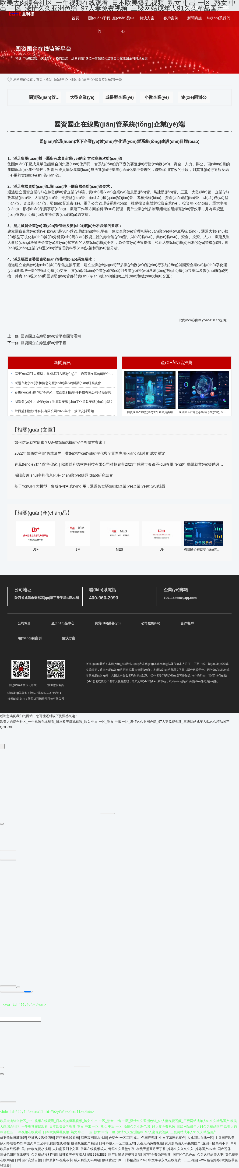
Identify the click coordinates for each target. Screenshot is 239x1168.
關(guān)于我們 (99, 24)
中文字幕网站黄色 (172, 1137)
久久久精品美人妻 (210, 1154)
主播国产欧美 (225, 1137)
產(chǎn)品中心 (123, 24)
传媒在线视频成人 (94, 1148)
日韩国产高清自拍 (28, 1159)
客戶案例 (170, 18)
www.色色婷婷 (209, 1159)
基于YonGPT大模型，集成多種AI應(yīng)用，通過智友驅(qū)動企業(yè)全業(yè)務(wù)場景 (89, 486)
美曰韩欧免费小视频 (36, 1148)
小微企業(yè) (156, 97)
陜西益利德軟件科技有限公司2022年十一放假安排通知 (54, 411)
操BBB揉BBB (97, 1154)
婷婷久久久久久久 (180, 1148)
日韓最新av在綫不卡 (57, 1159)
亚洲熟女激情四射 (41, 1137)
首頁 (75, 18)
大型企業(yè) (82, 97)
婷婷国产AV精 (205, 1148)
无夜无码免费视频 (150, 1143)
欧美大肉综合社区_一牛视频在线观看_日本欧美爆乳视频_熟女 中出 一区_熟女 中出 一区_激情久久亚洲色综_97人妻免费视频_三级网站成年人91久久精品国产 (114, 721)
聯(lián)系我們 (218, 18)
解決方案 (147, 18)
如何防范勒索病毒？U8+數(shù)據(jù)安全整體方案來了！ (62, 442)
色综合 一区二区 (121, 1137)
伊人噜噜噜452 (11, 1143)
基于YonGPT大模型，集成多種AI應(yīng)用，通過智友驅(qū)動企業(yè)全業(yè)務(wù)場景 (81, 373)
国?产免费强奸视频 (157, 1154)
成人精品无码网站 (87, 1159)
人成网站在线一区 (200, 1137)
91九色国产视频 (146, 1137)
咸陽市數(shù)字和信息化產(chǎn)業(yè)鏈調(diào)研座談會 (58, 383)
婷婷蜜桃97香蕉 (67, 1137)
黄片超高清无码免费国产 (183, 1143)
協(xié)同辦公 (194, 97)
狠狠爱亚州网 (112, 1159)
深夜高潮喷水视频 (94, 1137)
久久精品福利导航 (44, 1154)
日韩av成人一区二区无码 (117, 1143)
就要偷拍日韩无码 (13, 1137)
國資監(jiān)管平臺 (45, 97)
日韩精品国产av (134, 1159)
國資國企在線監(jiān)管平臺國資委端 (51, 336)
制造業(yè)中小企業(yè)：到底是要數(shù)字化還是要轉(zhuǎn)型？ (64, 401)
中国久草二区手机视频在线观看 (46, 1143)
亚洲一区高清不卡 (215, 1143)
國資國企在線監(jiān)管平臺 (44, 343)
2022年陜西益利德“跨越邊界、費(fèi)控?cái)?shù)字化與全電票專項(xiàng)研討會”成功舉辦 (89, 453)
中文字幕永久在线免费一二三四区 (172, 1159)
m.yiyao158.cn (208, 320)
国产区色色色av (184, 1154)
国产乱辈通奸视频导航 (124, 1154)
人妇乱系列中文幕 (66, 1148)
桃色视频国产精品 (84, 1143)
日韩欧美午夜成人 (72, 1154)
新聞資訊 (194, 18)
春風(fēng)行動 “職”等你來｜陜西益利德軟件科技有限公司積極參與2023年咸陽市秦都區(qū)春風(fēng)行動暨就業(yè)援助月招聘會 (109, 392)
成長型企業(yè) (119, 97)
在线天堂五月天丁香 (151, 1148)
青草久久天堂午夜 (121, 1148)
